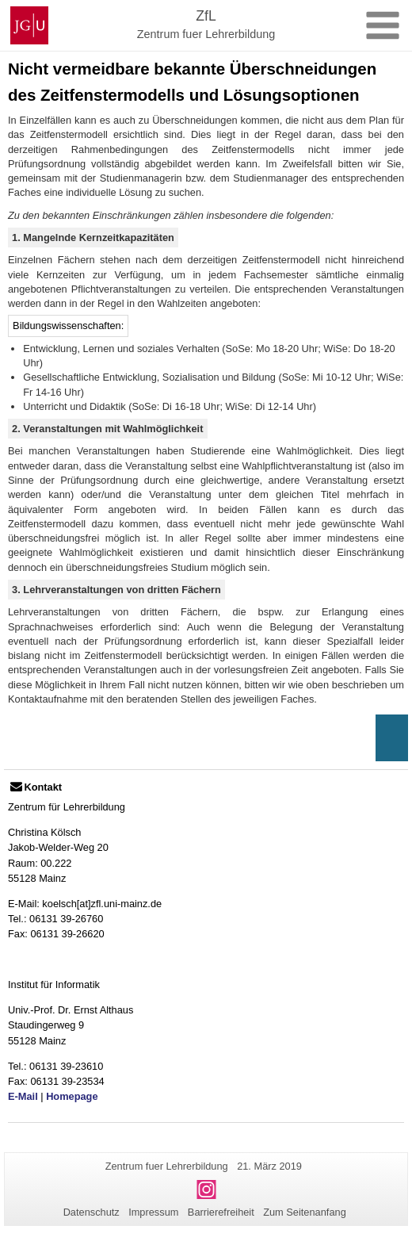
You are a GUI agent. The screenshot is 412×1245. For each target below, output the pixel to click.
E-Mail (23, 1096)
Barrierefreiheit (221, 1212)
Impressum (153, 1212)
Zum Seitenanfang (304, 1212)
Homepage (71, 1096)
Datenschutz (91, 1212)
